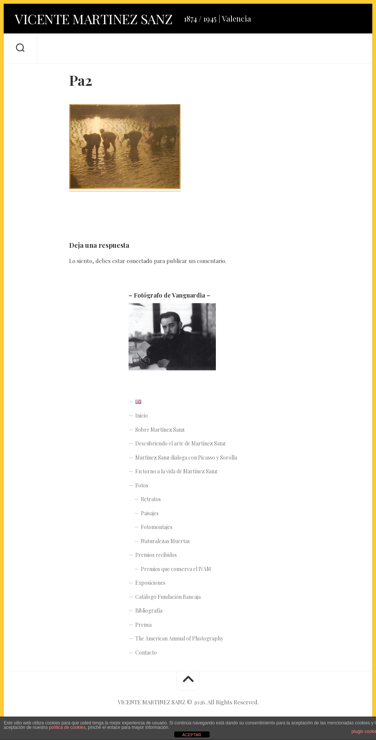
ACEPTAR (191, 735)
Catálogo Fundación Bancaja (168, 596)
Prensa (143, 624)
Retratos (151, 499)
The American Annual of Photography (179, 638)
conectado (139, 260)
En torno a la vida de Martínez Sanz (176, 471)
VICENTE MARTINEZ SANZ (94, 18)
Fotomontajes (156, 526)
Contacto (146, 652)
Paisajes (150, 513)
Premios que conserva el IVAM (176, 568)
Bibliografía (148, 610)
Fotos (141, 485)
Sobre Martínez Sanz (160, 429)
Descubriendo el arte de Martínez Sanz (180, 443)
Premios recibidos (156, 554)
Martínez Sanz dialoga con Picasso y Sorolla (186, 457)
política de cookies (67, 727)
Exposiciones (150, 582)
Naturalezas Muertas (165, 541)
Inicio (141, 415)
